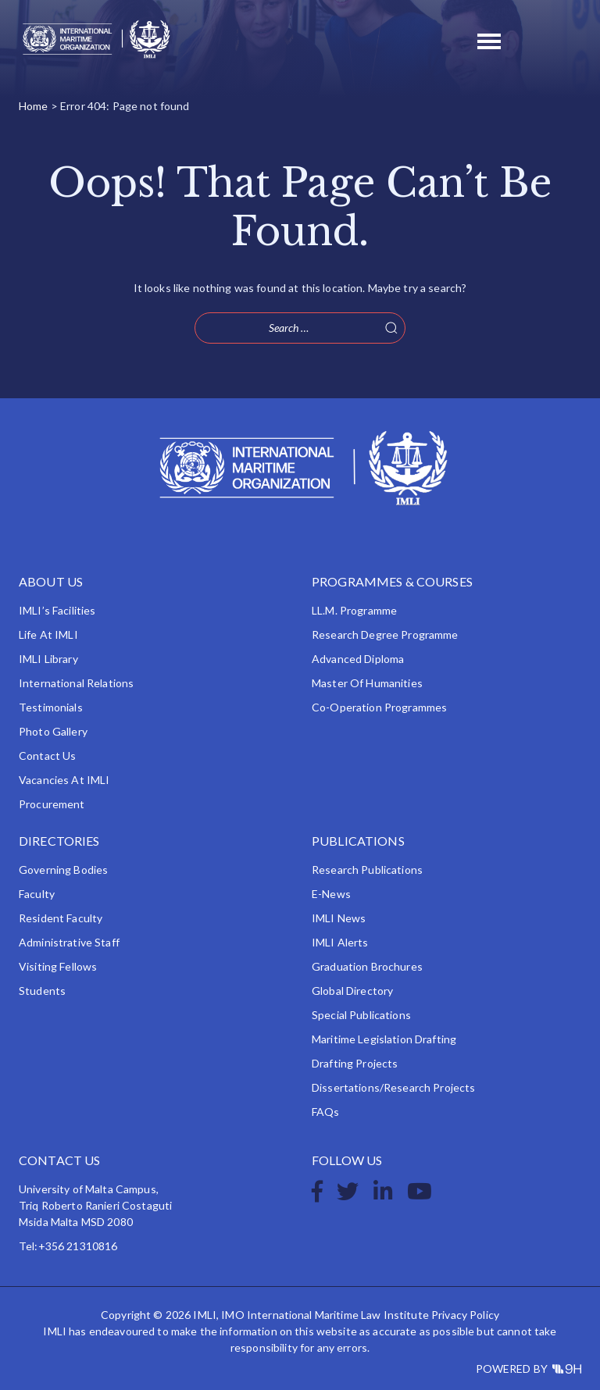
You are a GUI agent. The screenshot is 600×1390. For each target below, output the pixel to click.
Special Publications (361, 1014)
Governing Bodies (63, 869)
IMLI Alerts (340, 942)
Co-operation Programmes (379, 707)
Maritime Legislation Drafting (384, 1039)
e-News (331, 893)
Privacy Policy (465, 1314)
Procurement (52, 804)
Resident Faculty (60, 918)
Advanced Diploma (358, 658)
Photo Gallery (53, 731)
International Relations (76, 683)
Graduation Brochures (367, 966)
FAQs (326, 1111)
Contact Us (47, 755)
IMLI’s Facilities (57, 610)
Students (42, 990)
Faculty (37, 893)
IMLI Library (48, 658)
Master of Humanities (367, 683)
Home (33, 105)
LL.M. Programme (354, 610)
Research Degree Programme (385, 634)
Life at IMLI (48, 634)
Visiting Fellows (58, 966)
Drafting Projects (355, 1063)
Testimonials (51, 707)
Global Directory (352, 990)
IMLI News (339, 918)
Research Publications (367, 869)
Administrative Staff (69, 942)
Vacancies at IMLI (64, 779)
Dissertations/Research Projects (393, 1087)
